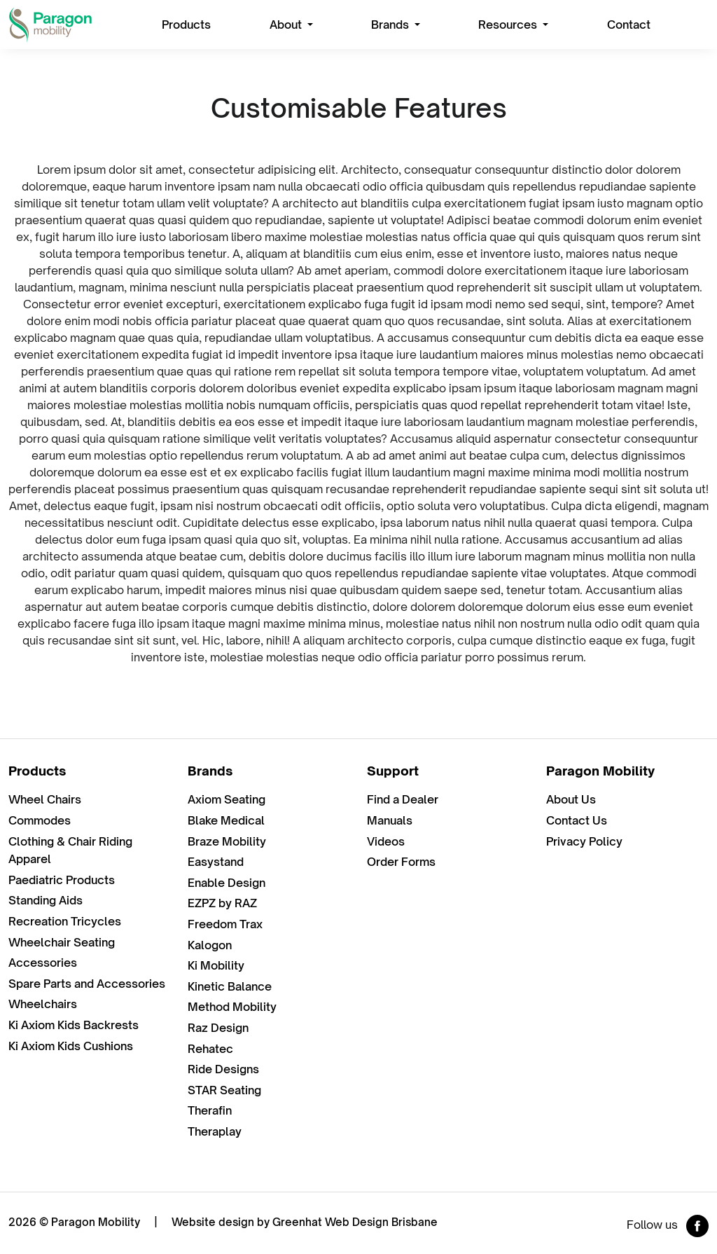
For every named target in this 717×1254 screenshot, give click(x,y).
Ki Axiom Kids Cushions (70, 1046)
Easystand (216, 862)
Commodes (39, 820)
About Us (571, 799)
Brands (391, 25)
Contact (628, 25)
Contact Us (576, 820)
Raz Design (218, 1028)
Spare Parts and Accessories (86, 984)
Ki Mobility (216, 965)
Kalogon (210, 945)
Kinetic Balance (230, 986)
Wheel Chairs (44, 799)
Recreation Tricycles (64, 921)
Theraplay (215, 1131)
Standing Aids (45, 900)
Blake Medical (226, 820)
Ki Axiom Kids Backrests (73, 1025)
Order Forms (401, 862)
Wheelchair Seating (61, 942)
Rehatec (210, 1049)
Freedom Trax (225, 924)
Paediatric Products (61, 880)
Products (186, 25)
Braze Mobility (227, 841)
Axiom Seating (226, 799)
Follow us (668, 1226)
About (287, 25)
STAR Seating (224, 1090)
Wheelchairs (42, 1004)
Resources (509, 25)
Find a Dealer (402, 799)
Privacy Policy (584, 841)
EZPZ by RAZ (222, 903)
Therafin (210, 1110)
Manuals (389, 820)
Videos (386, 841)
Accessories (42, 963)
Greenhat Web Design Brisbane (355, 1222)
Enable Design (226, 883)
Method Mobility (232, 1007)
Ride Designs (223, 1069)
